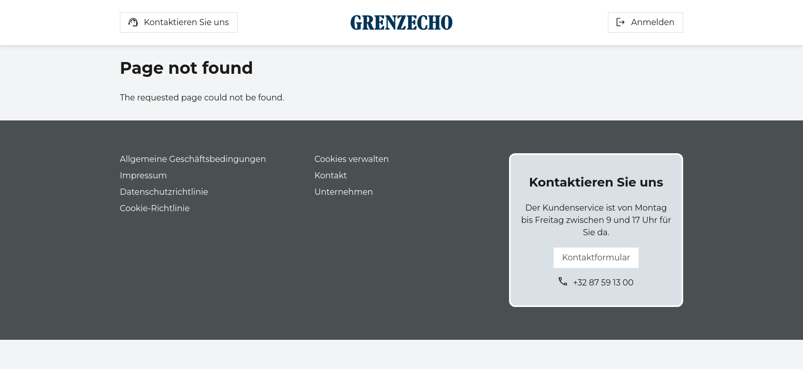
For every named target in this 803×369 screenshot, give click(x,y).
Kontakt (330, 175)
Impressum (143, 175)
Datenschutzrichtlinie (164, 192)
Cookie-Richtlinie (154, 208)
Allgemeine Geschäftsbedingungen (193, 159)
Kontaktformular (596, 257)
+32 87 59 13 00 (603, 283)
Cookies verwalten (351, 159)
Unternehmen (343, 192)
